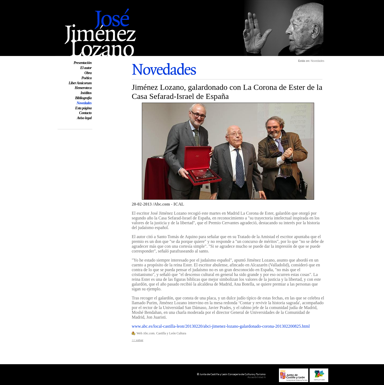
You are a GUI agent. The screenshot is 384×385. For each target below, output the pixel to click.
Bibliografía (83, 98)
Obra (87, 73)
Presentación (82, 63)
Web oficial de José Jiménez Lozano (88, 2)
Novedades (84, 103)
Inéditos (86, 93)
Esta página (83, 108)
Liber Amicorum (80, 83)
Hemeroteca (83, 88)
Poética (86, 78)
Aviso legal (84, 118)
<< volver (137, 340)
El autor (86, 68)
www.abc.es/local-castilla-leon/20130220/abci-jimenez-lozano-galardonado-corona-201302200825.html (221, 326)
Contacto (85, 113)
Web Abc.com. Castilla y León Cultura (161, 333)
